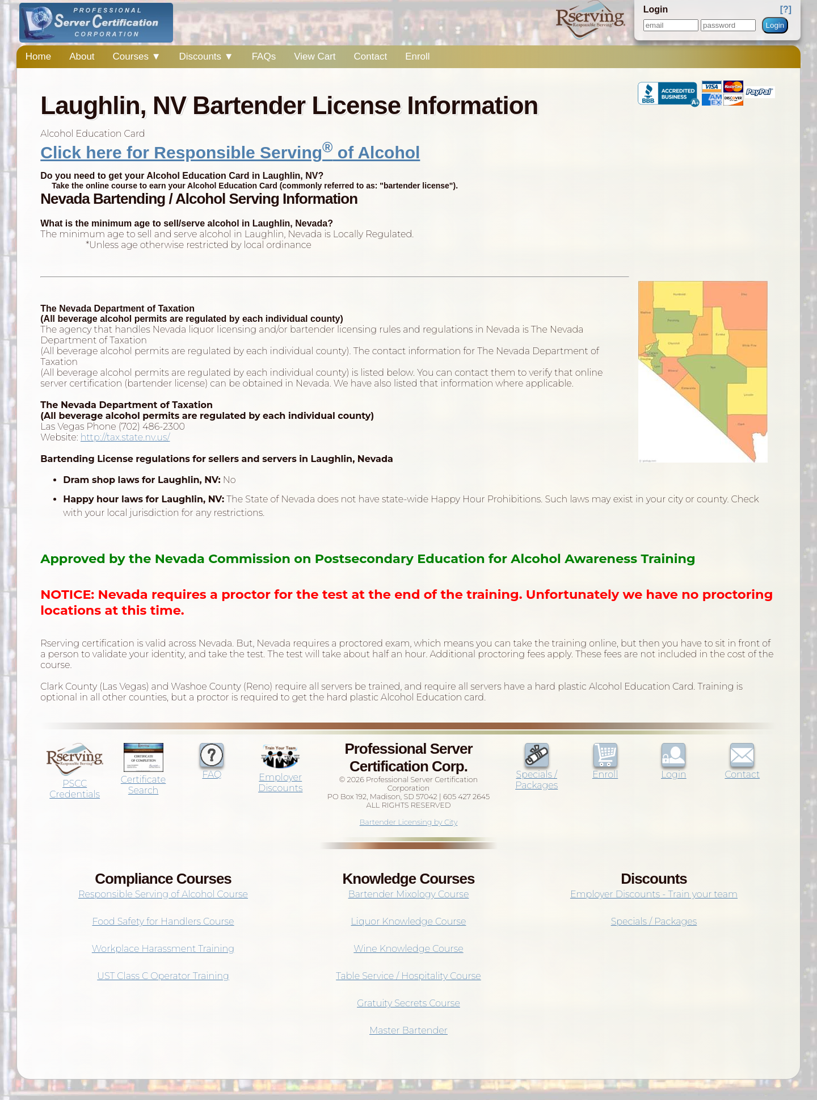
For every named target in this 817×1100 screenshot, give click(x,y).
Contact (371, 56)
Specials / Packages (536, 774)
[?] (785, 9)
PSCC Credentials (75, 783)
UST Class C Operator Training (163, 976)
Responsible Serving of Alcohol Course (163, 894)
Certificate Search (143, 779)
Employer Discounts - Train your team (654, 894)
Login (775, 25)
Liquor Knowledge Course (408, 921)
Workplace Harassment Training (163, 948)
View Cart (314, 56)
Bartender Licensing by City (409, 822)
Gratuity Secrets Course (408, 1003)
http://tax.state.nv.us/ (125, 437)
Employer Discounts (280, 777)
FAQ (212, 769)
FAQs (264, 56)
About (81, 56)
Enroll (417, 56)
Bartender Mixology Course (408, 894)
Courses (137, 56)
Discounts (206, 56)
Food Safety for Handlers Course (163, 921)
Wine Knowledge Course (408, 948)
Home (38, 56)
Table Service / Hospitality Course (408, 976)
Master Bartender (408, 1030)
